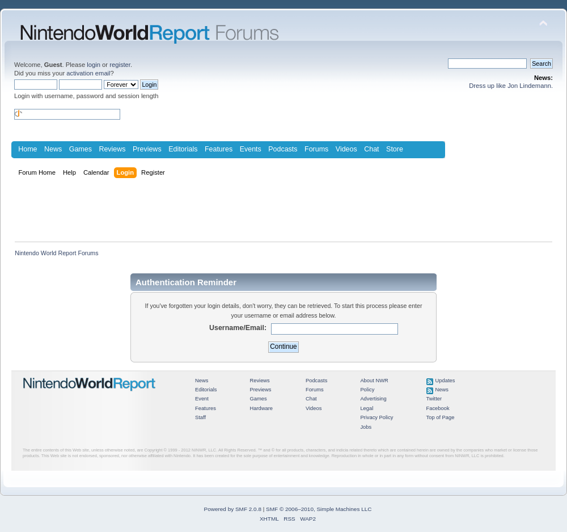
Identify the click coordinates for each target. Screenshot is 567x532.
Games (80, 149)
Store (394, 149)
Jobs (365, 427)
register (119, 64)
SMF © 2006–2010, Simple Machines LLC (318, 509)
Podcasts (282, 149)
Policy (367, 389)
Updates (445, 380)
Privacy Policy (376, 417)
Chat (371, 149)
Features (218, 149)
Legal (366, 408)
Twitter (434, 399)
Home (27, 149)
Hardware (261, 408)
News (53, 149)
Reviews (112, 149)
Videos (346, 149)
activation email (88, 73)
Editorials (182, 149)
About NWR (374, 380)
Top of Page (440, 417)
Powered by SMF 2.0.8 (232, 509)
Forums (316, 149)
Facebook (438, 408)
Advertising (373, 399)
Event (202, 399)
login (93, 64)
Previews (147, 149)
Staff (200, 417)
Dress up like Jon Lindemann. (511, 85)
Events (250, 149)
